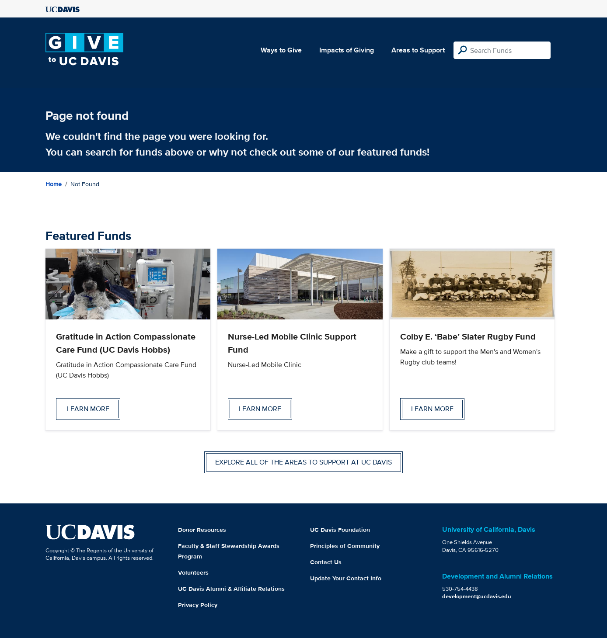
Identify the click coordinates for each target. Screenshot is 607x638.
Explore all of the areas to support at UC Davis (303, 462)
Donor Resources (202, 529)
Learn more (88, 409)
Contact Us (326, 562)
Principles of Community (345, 545)
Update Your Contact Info (345, 578)
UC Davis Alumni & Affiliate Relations (231, 588)
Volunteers (193, 572)
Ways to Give (281, 50)
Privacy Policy (197, 604)
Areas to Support (418, 50)
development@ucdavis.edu (476, 596)
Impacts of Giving (346, 50)
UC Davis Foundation (340, 529)
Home (53, 184)
